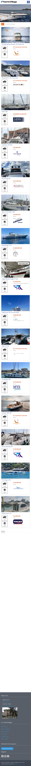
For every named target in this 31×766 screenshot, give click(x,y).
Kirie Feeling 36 (7, 446)
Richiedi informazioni (7, 748)
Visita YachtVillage (5, 729)
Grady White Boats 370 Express (13, 44)
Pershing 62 (6, 178)
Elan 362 (5, 111)
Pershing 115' (6, 245)
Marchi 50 (5, 346)
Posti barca (4, 734)
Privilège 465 (6, 379)
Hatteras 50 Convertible (10, 312)
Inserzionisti (4, 726)
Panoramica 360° (23, 263)
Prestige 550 (6, 480)
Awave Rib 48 (6, 413)
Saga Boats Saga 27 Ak (10, 279)
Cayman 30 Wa (7, 145)
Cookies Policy (4, 736)
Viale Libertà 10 (6, 702)
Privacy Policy (4, 739)
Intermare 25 (6, 513)
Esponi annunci (5, 731)
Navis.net (16, 764)
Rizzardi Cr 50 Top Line (10, 78)
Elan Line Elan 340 (8, 212)
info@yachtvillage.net (7, 706)
